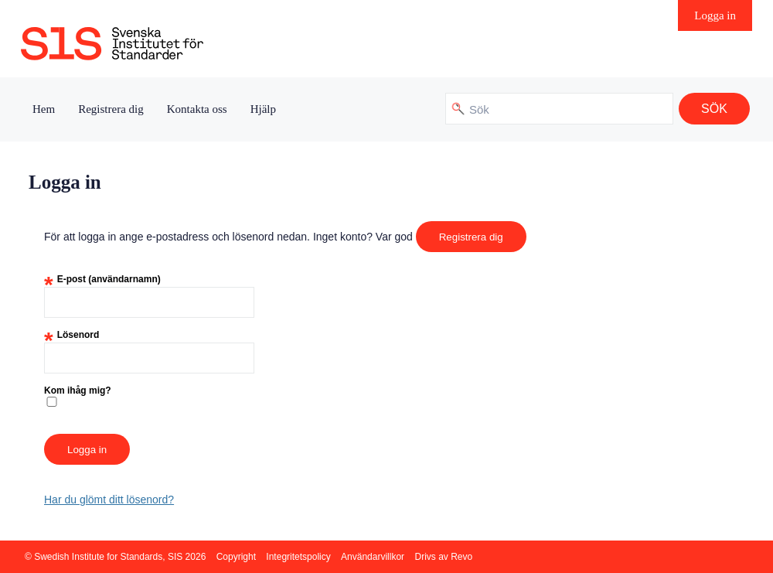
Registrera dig (111, 109)
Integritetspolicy (298, 556)
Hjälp (263, 109)
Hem (43, 109)
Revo (461, 556)
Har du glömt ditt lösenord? (109, 499)
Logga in (715, 15)
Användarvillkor (372, 556)
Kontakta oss (197, 109)
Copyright (236, 556)
